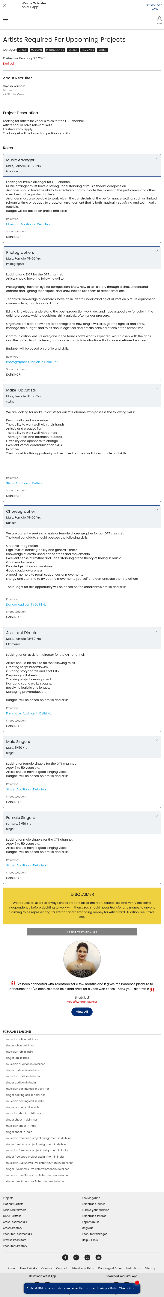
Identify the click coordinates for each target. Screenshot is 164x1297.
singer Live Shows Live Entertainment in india (35, 1181)
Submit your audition (95, 1209)
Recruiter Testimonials (17, 1233)
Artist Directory (12, 1227)
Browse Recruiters (14, 1239)
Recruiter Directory (15, 1245)
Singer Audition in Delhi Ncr (26, 789)
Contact (61, 1268)
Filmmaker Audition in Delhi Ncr (29, 713)
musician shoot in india (21, 1126)
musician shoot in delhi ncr (23, 1113)
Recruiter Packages (94, 1233)
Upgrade (88, 1227)
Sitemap (150, 1268)
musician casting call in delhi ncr (27, 1089)
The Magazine (91, 1198)
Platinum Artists (13, 1203)
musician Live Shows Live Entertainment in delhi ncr (39, 1163)
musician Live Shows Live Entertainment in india (37, 1175)
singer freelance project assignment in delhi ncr (37, 1144)
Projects (8, 1198)
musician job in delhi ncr (22, 1039)
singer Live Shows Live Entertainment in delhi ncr (37, 1169)
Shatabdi (82, 997)
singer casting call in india (23, 1107)
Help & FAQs (90, 1239)
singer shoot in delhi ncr (21, 1119)
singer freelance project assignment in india (35, 1157)
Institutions (133, 1268)
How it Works (28, 1268)
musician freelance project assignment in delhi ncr (39, 1138)
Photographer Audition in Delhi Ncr (32, 362)
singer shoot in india (19, 1132)
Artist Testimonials (15, 1221)
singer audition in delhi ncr (23, 1070)
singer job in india (17, 1058)
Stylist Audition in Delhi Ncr (26, 483)
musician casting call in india (25, 1101)
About (12, 1268)
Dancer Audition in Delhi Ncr (27, 604)
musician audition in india (23, 1076)
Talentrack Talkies (93, 1203)
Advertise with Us (82, 1268)
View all (82, 1012)
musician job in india (19, 1052)
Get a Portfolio (12, 1215)
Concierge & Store (110, 1268)
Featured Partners (14, 1209)
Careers (46, 1268)
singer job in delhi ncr (20, 1045)
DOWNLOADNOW (154, 7)
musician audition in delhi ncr (25, 1064)
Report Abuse (91, 1221)
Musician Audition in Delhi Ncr (28, 224)
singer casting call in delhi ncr (25, 1095)
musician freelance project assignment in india (37, 1150)
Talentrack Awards (94, 1215)
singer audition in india (21, 1082)
